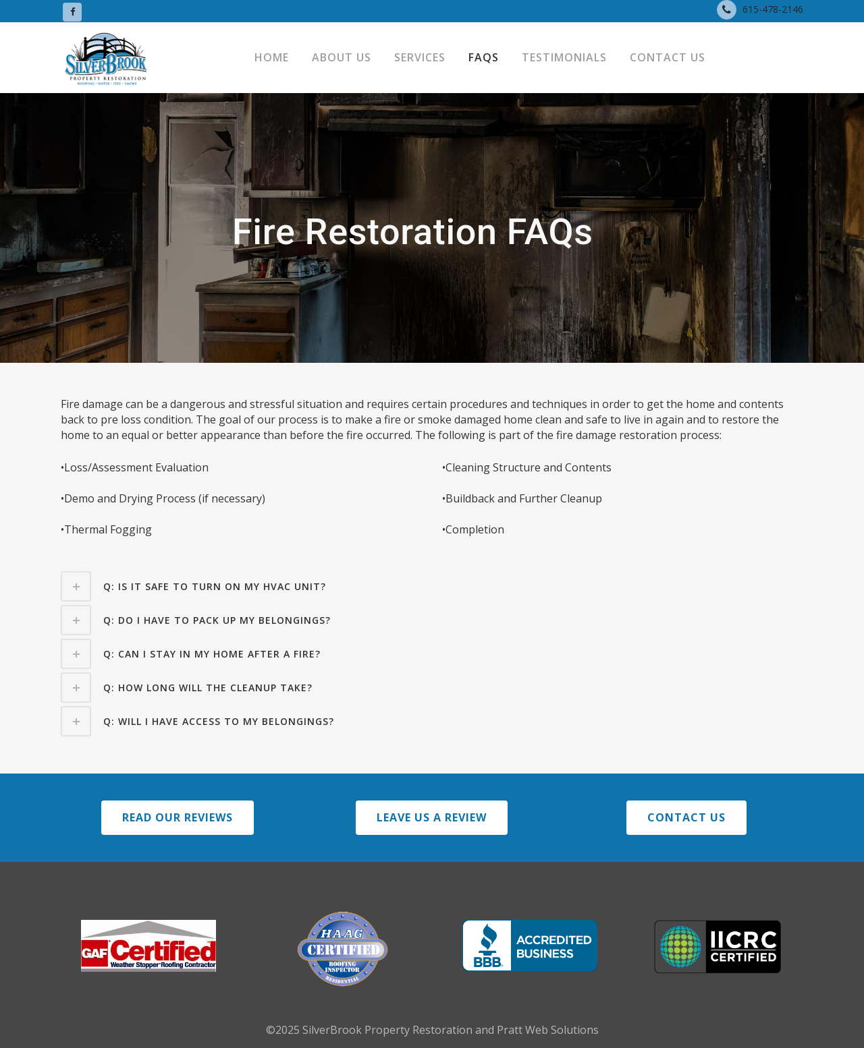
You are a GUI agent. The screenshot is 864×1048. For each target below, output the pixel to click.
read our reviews (177, 817)
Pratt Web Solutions (548, 1029)
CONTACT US (686, 817)
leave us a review (432, 817)
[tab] (432, 586)
